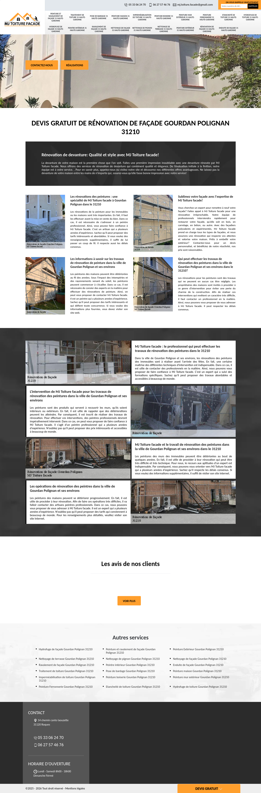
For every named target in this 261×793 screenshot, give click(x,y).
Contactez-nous (42, 65)
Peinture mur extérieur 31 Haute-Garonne (185, 17)
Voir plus (129, 601)
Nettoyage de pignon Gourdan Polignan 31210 (133, 659)
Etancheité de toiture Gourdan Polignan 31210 (133, 686)
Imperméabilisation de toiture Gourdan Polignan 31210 (67, 678)
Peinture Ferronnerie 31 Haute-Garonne (207, 17)
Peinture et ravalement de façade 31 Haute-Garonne (55, 17)
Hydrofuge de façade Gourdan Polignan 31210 (66, 649)
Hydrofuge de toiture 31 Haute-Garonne (250, 17)
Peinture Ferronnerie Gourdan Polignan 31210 (66, 686)
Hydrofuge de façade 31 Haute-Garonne (55, 29)
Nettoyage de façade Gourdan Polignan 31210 (199, 659)
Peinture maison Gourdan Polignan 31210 (197, 671)
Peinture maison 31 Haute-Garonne (121, 17)
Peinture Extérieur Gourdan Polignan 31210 (198, 649)
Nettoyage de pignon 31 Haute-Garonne (142, 29)
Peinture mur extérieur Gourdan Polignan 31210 (201, 677)
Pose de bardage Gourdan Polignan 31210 (130, 671)
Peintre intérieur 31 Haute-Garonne (77, 29)
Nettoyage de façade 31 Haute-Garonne (120, 29)
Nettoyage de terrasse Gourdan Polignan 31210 (66, 659)
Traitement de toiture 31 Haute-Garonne (77, 17)
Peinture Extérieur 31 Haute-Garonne (185, 29)
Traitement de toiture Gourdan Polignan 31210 (66, 671)
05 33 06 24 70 (135, 4)
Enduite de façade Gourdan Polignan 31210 (198, 665)
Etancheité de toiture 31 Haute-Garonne (228, 17)
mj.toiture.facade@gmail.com (193, 4)
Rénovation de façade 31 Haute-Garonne (207, 29)
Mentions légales (75, 788)
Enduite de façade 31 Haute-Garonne (228, 29)
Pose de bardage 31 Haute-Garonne (99, 17)
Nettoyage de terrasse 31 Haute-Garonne (163, 29)
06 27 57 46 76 (159, 4)
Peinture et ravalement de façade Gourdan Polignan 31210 (131, 651)
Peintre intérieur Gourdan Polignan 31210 (130, 665)
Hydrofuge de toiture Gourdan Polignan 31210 (200, 686)
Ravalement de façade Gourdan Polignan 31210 (66, 665)
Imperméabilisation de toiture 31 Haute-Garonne (142, 17)
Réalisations (74, 65)
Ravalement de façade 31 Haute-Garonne (99, 29)
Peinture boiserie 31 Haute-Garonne (163, 17)
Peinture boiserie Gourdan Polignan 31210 (130, 677)
